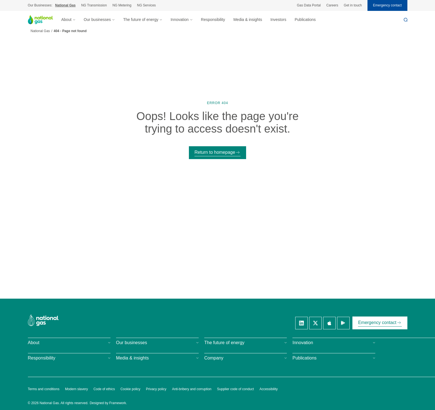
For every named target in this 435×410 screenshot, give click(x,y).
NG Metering (121, 5)
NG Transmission (94, 5)
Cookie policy (130, 389)
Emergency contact (387, 5)
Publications (305, 19)
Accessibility (268, 389)
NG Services (146, 5)
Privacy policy (156, 389)
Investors (278, 19)
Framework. (118, 403)
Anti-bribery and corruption (191, 389)
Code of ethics (104, 389)
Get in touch (353, 5)
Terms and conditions (43, 389)
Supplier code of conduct (235, 389)
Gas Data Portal (309, 5)
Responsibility (213, 19)
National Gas (65, 5)
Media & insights (247, 19)
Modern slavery (76, 389)
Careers (332, 5)
